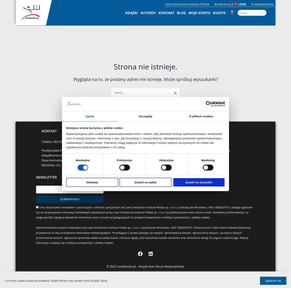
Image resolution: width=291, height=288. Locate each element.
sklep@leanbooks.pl (55, 155)
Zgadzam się (273, 280)
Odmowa (92, 182)
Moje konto (199, 12)
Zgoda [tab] (90, 116)
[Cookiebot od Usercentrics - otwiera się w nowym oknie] (208, 104)
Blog (181, 12)
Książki (131, 12)
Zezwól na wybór (145, 182)
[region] (145, 279)
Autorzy (148, 12)
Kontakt (166, 12)
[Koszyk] (232, 12)
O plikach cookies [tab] (201, 116)
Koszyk (219, 12)
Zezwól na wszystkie (198, 182)
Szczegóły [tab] (145, 116)
